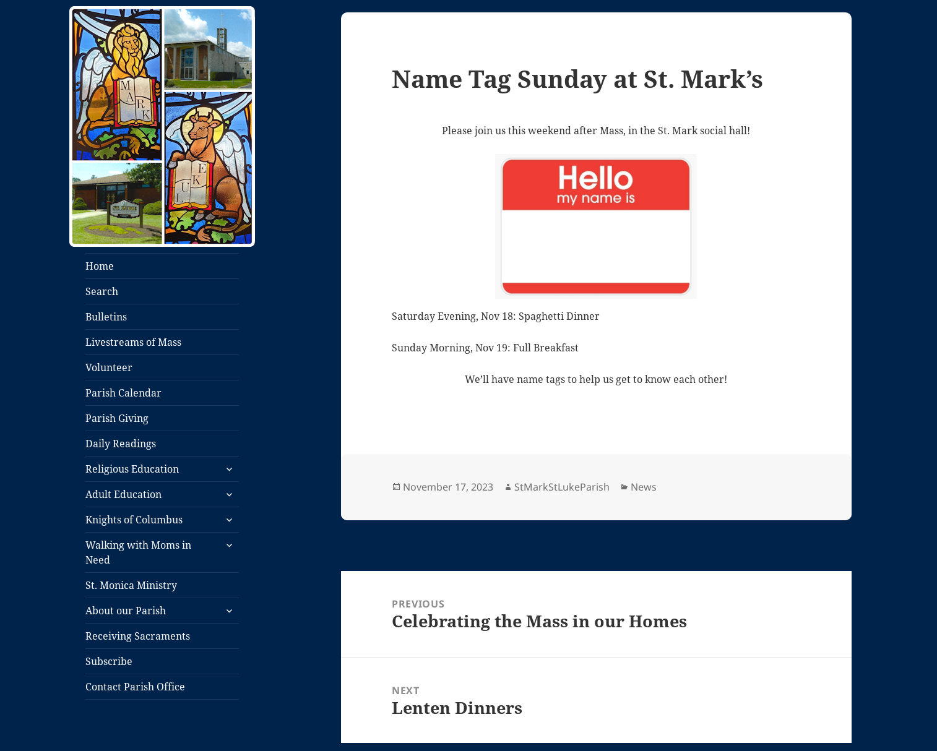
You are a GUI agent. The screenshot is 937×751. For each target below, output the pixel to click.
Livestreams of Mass (133, 342)
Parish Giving (117, 418)
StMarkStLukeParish (562, 487)
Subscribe (108, 661)
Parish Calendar (123, 393)
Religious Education (132, 469)
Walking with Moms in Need (138, 552)
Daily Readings (120, 443)
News (644, 487)
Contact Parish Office (135, 686)
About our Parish (125, 610)
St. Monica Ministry (131, 585)
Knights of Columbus (134, 519)
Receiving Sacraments (137, 636)
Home (99, 266)
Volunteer (108, 367)
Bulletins (106, 317)
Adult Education (123, 494)
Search (101, 291)
